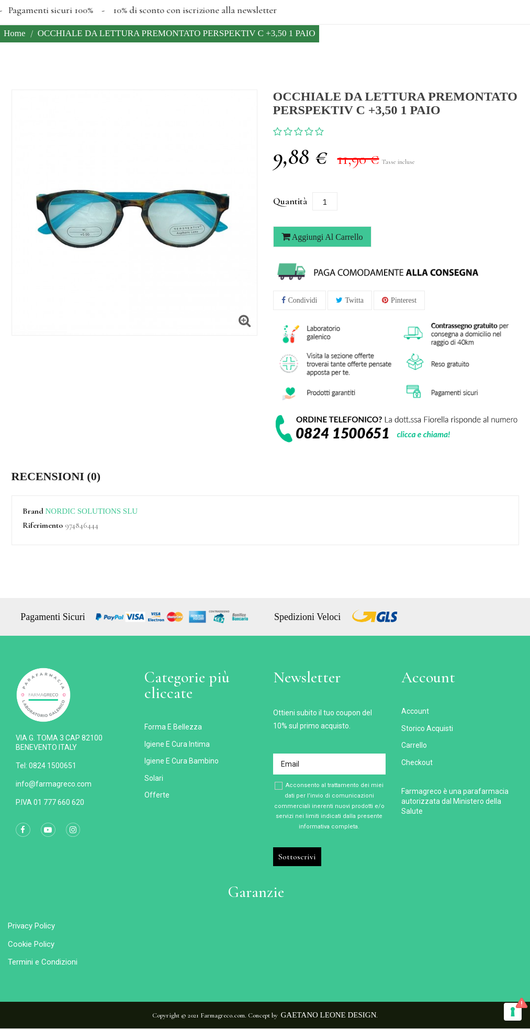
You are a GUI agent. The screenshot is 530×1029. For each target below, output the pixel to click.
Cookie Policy (31, 944)
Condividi (303, 300)
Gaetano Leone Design (329, 1015)
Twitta (354, 300)
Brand (32, 511)
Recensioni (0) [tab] (56, 476)
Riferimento (42, 525)
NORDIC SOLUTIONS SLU (92, 511)
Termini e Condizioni (42, 962)
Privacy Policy (31, 926)
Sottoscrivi (297, 857)
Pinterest (403, 300)
